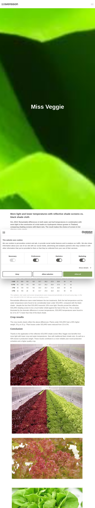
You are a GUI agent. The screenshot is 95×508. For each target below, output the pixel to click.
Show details (83, 268)
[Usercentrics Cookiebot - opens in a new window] (83, 232)
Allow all (78, 274)
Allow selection (47, 274)
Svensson (10, 4)
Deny (17, 274)
